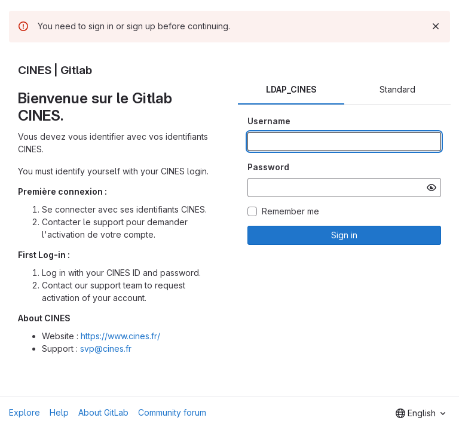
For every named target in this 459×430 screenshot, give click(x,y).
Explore (24, 412)
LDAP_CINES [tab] (291, 89)
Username (268, 121)
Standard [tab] (397, 89)
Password (268, 167)
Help (59, 412)
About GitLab (103, 412)
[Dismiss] (436, 26)
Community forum (172, 412)
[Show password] (431, 187)
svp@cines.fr (105, 348)
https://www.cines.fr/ (120, 336)
